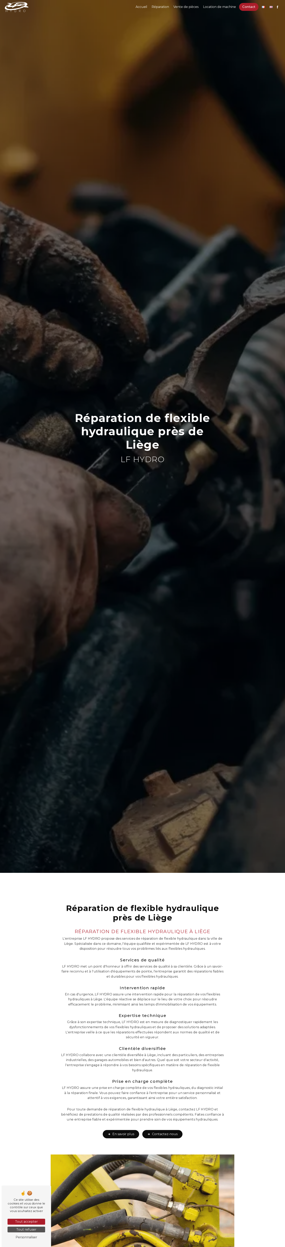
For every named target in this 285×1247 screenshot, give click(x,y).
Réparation (160, 7)
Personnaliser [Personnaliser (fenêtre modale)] (26, 1237)
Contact (248, 7)
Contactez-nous (162, 1125)
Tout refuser (26, 1229)
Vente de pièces (186, 7)
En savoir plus (121, 1125)
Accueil (141, 7)
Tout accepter (26, 1221)
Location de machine (219, 7)
